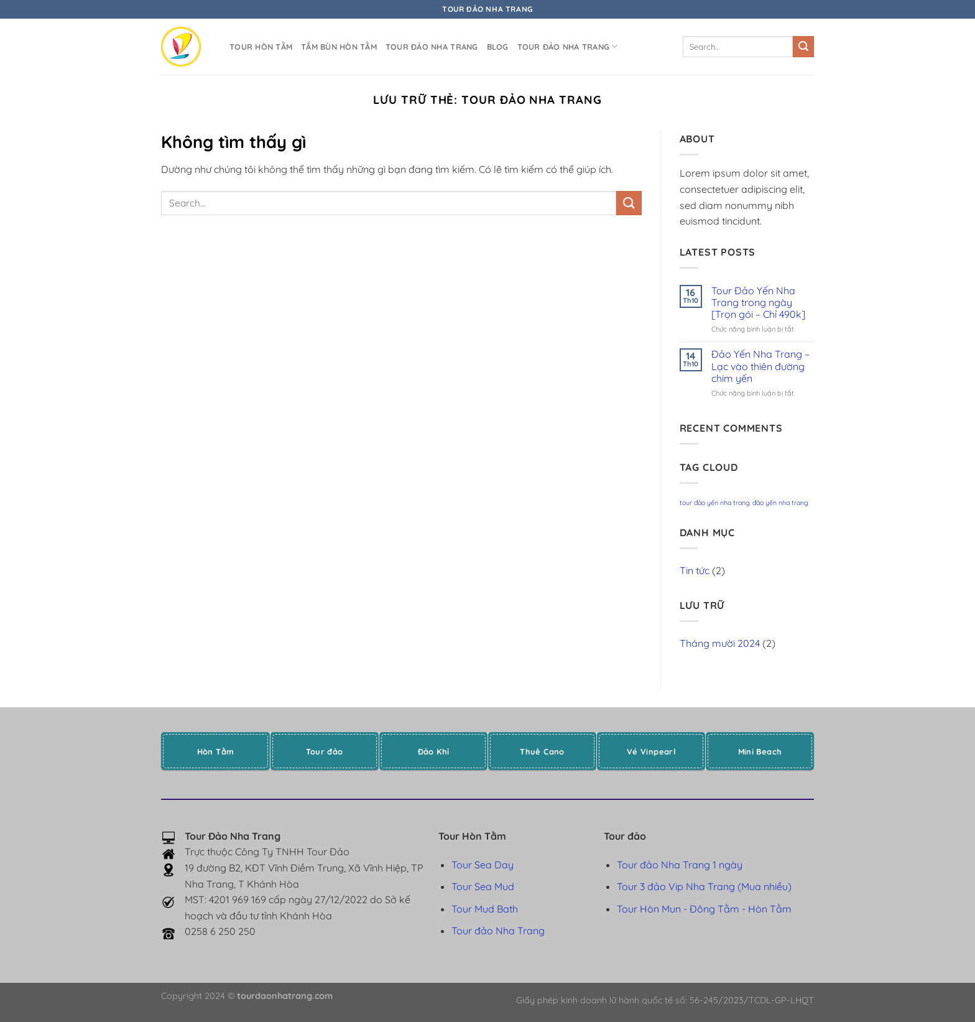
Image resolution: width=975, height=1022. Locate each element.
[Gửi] (803, 46)
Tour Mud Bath (484, 909)
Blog (498, 47)
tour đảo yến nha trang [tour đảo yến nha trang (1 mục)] (715, 502)
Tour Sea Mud (482, 886)
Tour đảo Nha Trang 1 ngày (679, 864)
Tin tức (694, 570)
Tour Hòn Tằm (260, 47)
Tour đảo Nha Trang (432, 47)
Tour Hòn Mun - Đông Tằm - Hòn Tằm (704, 909)
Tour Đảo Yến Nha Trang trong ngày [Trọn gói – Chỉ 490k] (758, 302)
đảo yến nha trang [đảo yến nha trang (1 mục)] (780, 502)
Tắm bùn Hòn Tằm (339, 47)
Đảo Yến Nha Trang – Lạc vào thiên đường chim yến (760, 366)
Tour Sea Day (482, 864)
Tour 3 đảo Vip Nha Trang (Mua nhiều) (704, 886)
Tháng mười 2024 (720, 643)
